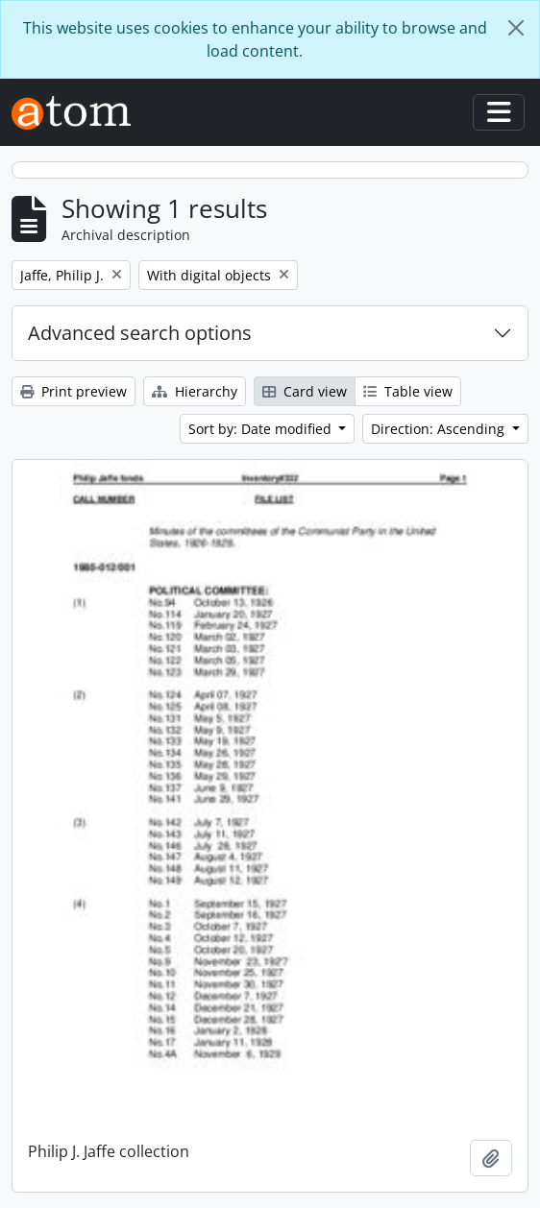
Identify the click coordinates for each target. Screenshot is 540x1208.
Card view (304, 391)
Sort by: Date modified (261, 429)
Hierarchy (194, 391)
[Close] (516, 28)
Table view (408, 391)
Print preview (73, 391)
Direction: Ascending (439, 429)
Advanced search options (140, 333)
